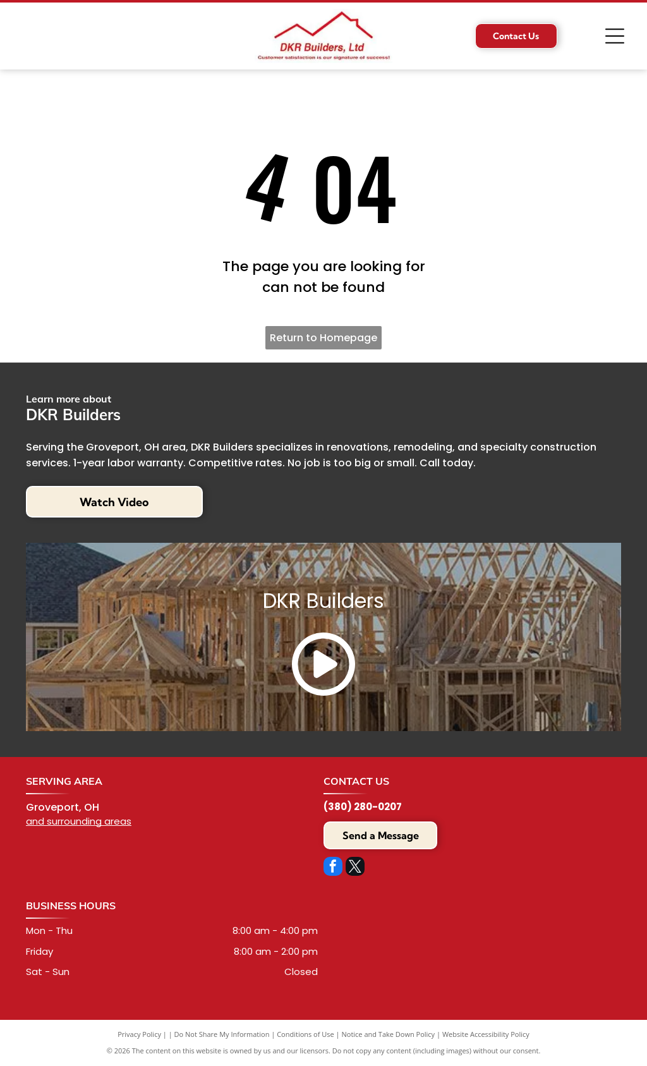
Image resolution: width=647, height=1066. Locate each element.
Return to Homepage (323, 337)
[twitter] (355, 868)
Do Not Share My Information (222, 1034)
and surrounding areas (78, 821)
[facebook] (333, 868)
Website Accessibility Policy (485, 1034)
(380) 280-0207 (363, 806)
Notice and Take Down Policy (388, 1034)
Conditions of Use (305, 1034)
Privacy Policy (139, 1034)
